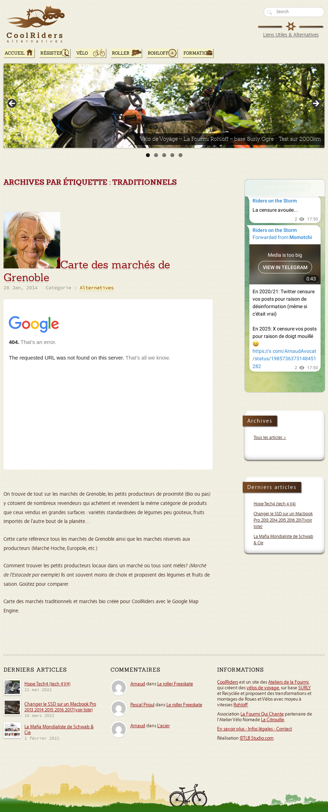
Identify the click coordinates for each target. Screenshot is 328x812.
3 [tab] (164, 155)
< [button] (12, 104)
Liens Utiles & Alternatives (291, 35)
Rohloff (158, 53)
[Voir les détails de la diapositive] (164, 105)
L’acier (163, 725)
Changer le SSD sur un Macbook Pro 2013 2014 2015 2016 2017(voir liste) (283, 520)
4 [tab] (172, 155)
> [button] (315, 104)
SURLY (304, 687)
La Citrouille (272, 719)
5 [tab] (180, 155)
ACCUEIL (15, 53)
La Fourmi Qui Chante (262, 714)
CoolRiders (227, 682)
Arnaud (137, 684)
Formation (196, 53)
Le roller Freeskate (175, 684)
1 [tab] (148, 155)
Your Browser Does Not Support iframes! (284, 286)
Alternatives (97, 288)
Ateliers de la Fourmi (288, 682)
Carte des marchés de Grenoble (87, 271)
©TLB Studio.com (256, 738)
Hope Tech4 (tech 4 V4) (275, 504)
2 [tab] (156, 155)
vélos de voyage (263, 687)
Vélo (82, 53)
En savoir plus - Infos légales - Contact (254, 729)
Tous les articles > (270, 437)
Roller (121, 53)
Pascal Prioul (142, 704)
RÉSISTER (51, 53)
